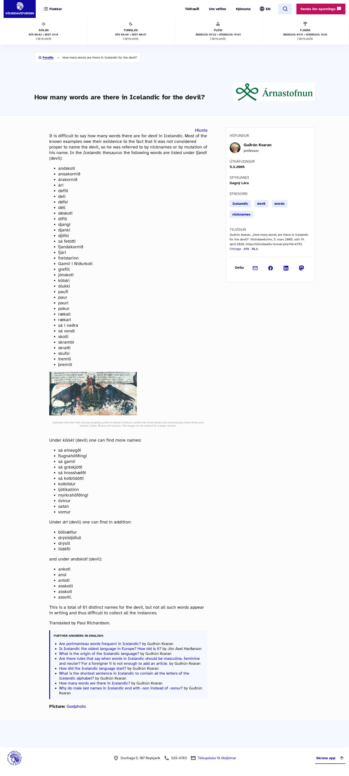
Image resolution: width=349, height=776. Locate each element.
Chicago (235, 249)
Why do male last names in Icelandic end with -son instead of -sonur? (121, 688)
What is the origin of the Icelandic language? (99, 653)
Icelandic (240, 203)
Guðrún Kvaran (257, 144)
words (279, 203)
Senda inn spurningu (320, 8)
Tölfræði (192, 9)
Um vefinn (217, 9)
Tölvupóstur (217, 758)
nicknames (241, 214)
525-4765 (179, 758)
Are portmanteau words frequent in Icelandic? (100, 643)
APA (246, 249)
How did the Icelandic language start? (92, 668)
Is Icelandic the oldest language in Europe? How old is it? (110, 648)
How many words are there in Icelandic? (94, 683)
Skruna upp (330, 758)
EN (268, 9)
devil (261, 203)
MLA (255, 249)
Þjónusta (243, 9)
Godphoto (76, 706)
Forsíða (48, 57)
